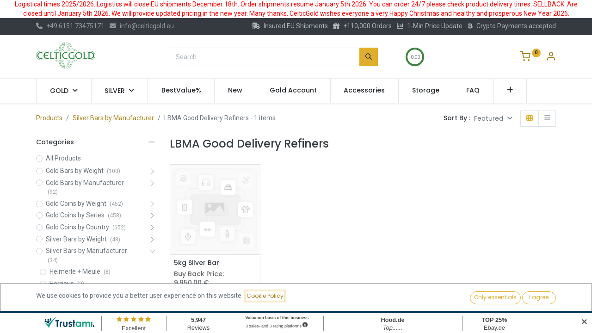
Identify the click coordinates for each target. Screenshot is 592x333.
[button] (509, 91)
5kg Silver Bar (196, 263)
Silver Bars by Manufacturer (113, 118)
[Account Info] (551, 57)
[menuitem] (181, 91)
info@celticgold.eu (142, 26)
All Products (63, 158)
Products (49, 118)
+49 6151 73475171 (70, 26)
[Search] (368, 57)
